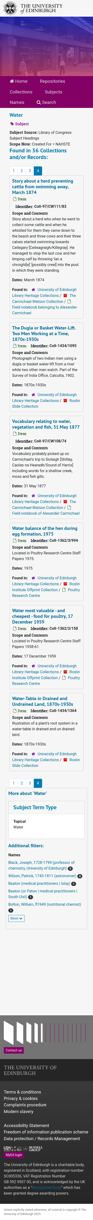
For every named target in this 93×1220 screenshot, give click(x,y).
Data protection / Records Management (42, 1138)
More (16, 918)
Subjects (53, 92)
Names (17, 102)
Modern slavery (18, 1111)
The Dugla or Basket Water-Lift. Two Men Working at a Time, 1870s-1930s (44, 333)
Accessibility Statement (26, 1125)
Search (46, 102)
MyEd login (14, 1155)
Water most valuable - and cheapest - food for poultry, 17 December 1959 (42, 616)
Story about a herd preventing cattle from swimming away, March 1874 (42, 186)
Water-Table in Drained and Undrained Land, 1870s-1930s (42, 701)
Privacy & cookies (21, 1098)
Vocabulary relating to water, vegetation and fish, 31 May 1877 (46, 424)
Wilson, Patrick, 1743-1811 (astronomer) (42, 876)
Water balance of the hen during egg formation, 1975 (45, 531)
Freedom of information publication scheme (46, 1131)
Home (18, 81)
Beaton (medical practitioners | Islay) (39, 883)
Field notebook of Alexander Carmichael (46, 513)
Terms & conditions (22, 1091)
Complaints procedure (25, 1104)
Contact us (14, 1050)
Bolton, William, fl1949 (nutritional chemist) (44, 904)
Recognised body (46, 1187)
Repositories (52, 81)
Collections (21, 92)
